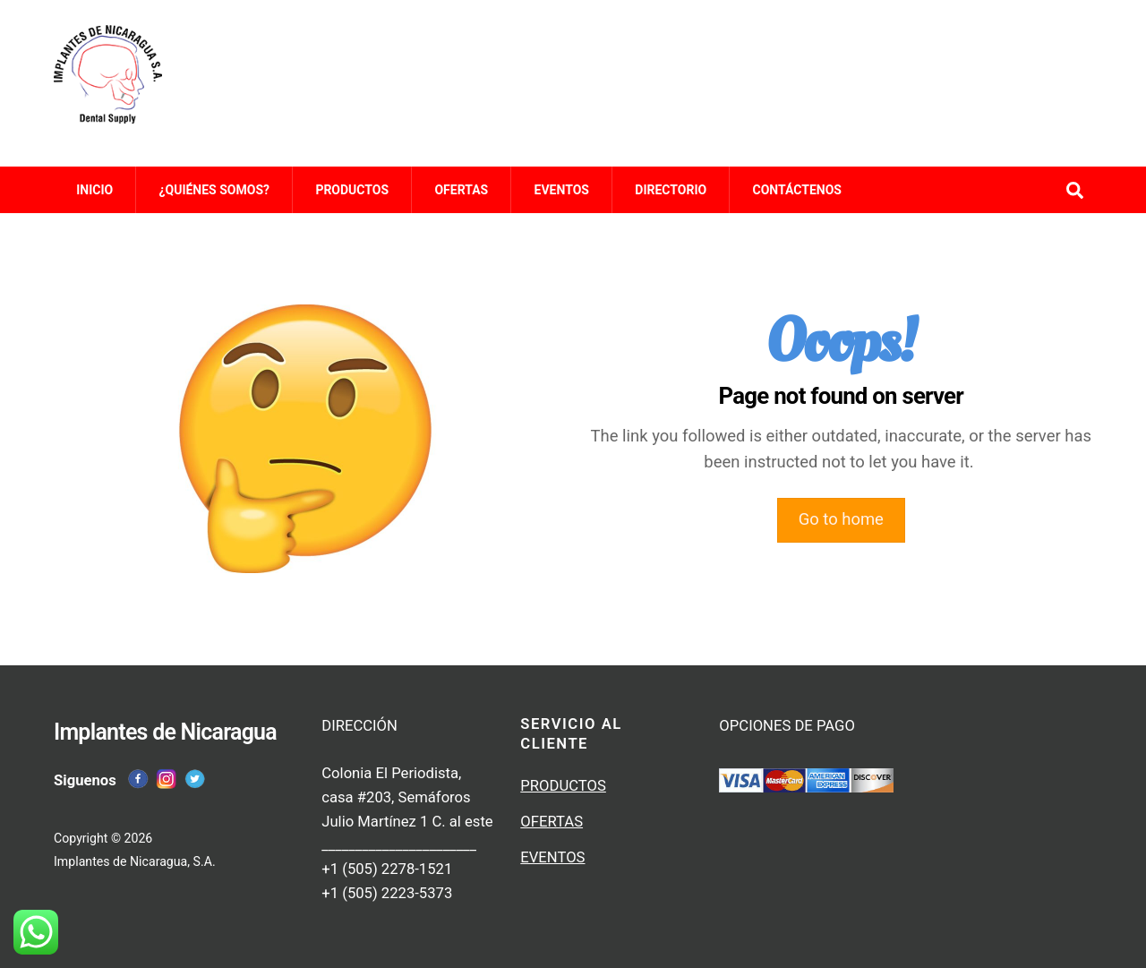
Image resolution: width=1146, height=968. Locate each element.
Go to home (842, 519)
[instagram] (166, 778)
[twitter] (195, 778)
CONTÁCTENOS (797, 190)
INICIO (94, 190)
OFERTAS (461, 190)
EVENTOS (562, 190)
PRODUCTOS (352, 190)
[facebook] (138, 778)
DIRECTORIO (670, 190)
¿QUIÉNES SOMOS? (214, 190)
